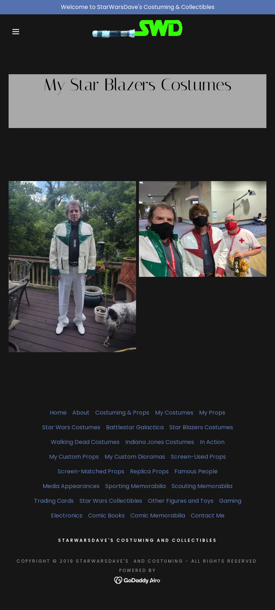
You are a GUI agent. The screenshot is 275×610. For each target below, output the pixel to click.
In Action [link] (212, 442)
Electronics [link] (66, 515)
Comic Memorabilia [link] (157, 515)
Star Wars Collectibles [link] (110, 501)
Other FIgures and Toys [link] (180, 501)
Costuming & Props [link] (122, 412)
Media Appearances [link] (71, 486)
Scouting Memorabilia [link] (202, 486)
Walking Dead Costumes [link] (85, 442)
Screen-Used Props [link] (198, 457)
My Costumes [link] (174, 412)
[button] (14, 31)
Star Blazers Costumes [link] (201, 427)
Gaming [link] (230, 501)
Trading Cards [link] (54, 501)
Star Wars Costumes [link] (71, 427)
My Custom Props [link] (74, 457)
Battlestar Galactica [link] (135, 427)
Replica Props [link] (149, 471)
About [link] (81, 412)
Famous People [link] (196, 471)
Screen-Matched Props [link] (91, 471)
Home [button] (58, 412)
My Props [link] (212, 412)
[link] (137, 31)
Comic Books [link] (106, 515)
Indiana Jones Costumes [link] (159, 442)
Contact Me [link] (208, 515)
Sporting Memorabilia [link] (135, 486)
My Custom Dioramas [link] (135, 457)
